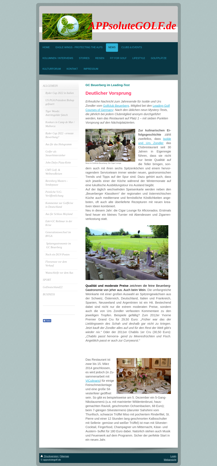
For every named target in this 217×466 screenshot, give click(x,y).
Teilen (47, 321)
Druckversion (50, 456)
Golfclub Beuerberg (116, 105)
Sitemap (64, 456)
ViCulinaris (92, 380)
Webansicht (170, 459)
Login (173, 456)
